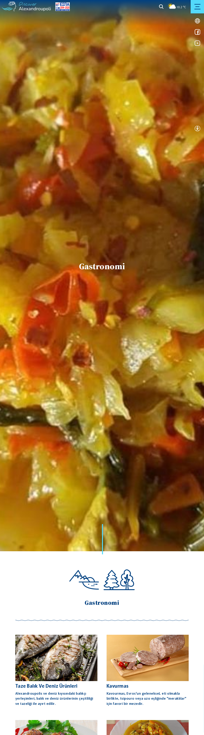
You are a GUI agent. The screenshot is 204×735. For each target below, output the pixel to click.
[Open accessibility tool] (197, 129)
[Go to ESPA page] (61, 6)
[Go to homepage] (9, 6)
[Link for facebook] (197, 33)
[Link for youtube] (197, 44)
